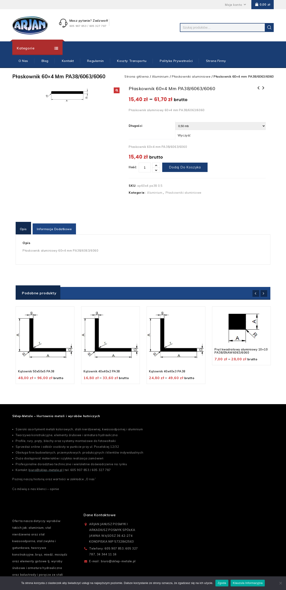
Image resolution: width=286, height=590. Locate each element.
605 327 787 (101, 468)
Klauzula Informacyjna (248, 583)
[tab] (24, 226)
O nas (90, 477)
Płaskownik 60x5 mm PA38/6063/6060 (258, 91)
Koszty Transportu (131, 61)
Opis (23, 227)
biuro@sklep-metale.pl (46, 468)
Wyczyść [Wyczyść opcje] (184, 135)
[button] (117, 90)
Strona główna (136, 76)
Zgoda (222, 583)
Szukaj (269, 27)
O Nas (23, 61)
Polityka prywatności (176, 61)
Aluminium (160, 76)
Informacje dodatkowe (55, 227)
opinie (54, 487)
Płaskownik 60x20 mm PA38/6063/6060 (263, 91)
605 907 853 (79, 468)
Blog (45, 61)
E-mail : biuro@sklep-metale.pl (112, 559)
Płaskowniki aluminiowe (191, 76)
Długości (135, 125)
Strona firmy (216, 61)
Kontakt (68, 61)
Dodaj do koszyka (185, 167)
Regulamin (95, 61)
